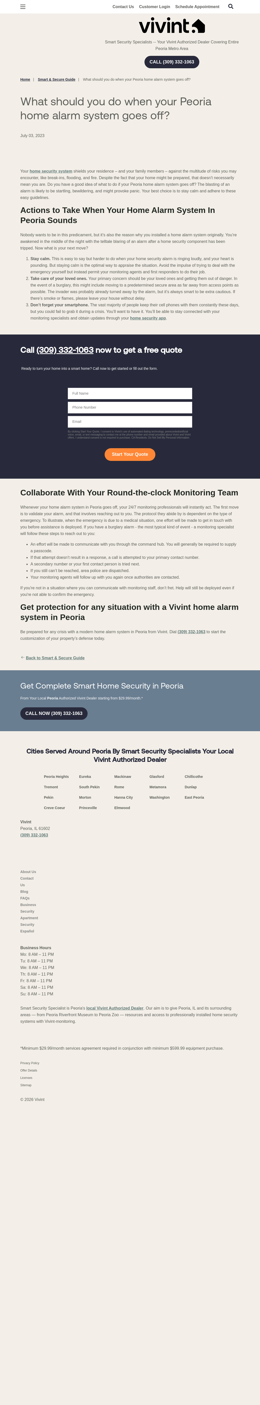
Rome (119, 1069)
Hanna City (123, 1079)
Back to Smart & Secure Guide (52, 775)
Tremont (51, 1069)
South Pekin (89, 1069)
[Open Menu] (22, 7)
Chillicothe (194, 1059)
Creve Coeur (54, 1090)
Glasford (157, 1059)
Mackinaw (122, 1059)
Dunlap (191, 1069)
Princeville (88, 1090)
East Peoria (194, 1079)
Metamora (158, 1069)
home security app (148, 435)
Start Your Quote (130, 571)
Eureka (85, 1059)
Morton (85, 1079)
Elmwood (122, 1090)
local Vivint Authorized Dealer (114, 1310)
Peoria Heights (56, 1059)
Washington (160, 1079)
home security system (51, 289)
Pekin (48, 1079)
